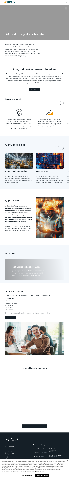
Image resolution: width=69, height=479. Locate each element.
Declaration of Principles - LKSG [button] (56, 456)
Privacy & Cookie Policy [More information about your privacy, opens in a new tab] (38, 471)
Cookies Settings (26, 475)
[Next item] (62, 103)
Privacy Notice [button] (40, 452)
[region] (34, 469)
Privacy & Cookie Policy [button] (39, 448)
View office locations (34, 426)
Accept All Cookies (42, 475)
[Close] (67, 461)
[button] (34, 89)
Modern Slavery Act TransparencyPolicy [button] (54, 450)
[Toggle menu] (66, 2)
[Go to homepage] (11, 2)
